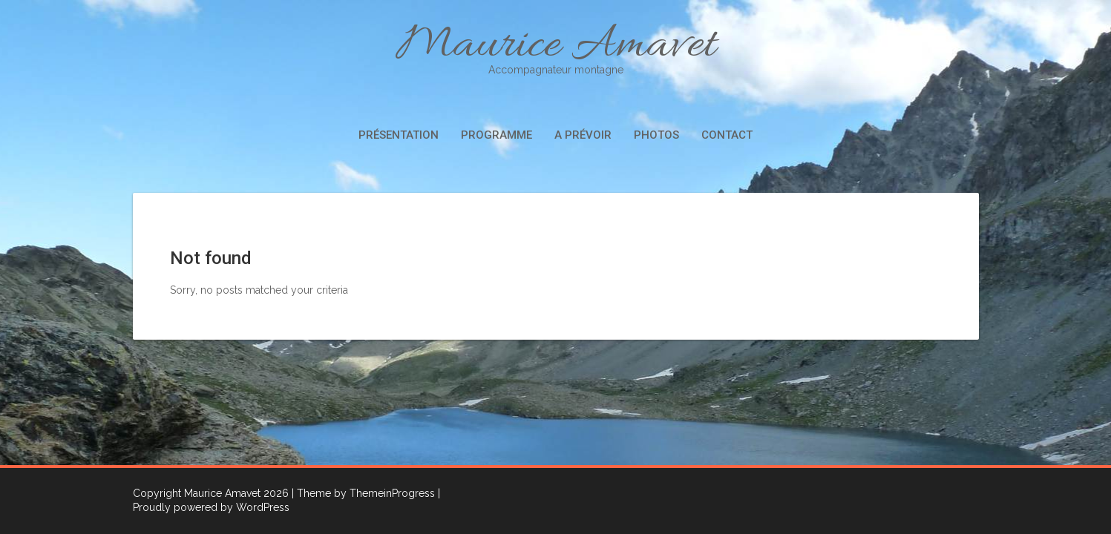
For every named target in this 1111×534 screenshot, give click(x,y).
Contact (727, 135)
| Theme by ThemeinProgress (363, 493)
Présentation (398, 135)
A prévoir (583, 135)
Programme (496, 135)
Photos (656, 135)
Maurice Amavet (556, 46)
